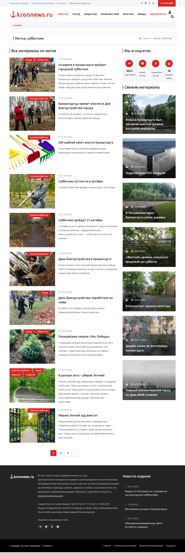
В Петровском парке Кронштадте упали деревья (146, 215)
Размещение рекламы (42, 3)
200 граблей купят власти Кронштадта (86, 142)
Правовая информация (151, 546)
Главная (144, 38)
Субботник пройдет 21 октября (81, 220)
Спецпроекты (158, 14)
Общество (90, 14)
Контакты (61, 3)
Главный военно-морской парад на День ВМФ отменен (147, 392)
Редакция (171, 546)
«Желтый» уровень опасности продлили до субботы (148, 259)
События (30, 375)
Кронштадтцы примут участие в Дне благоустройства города (85, 106)
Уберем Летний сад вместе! (78, 415)
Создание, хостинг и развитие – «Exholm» (31, 546)
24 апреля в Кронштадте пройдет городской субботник (83, 67)
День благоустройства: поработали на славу (86, 300)
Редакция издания (19, 3)
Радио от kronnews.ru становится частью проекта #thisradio (146, 493)
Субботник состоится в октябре (81, 181)
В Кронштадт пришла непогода (149, 306)
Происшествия (110, 14)
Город (76, 14)
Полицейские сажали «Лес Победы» (85, 336)
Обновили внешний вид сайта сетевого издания (144, 525)
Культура (128, 14)
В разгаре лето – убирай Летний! (82, 375)
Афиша (142, 14)
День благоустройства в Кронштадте (86, 259)
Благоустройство (39, 98)
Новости (62, 14)
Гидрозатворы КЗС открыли (147, 173)
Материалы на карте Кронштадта (147, 509)
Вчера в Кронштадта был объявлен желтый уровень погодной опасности (146, 124)
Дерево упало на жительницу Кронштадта (148, 348)
